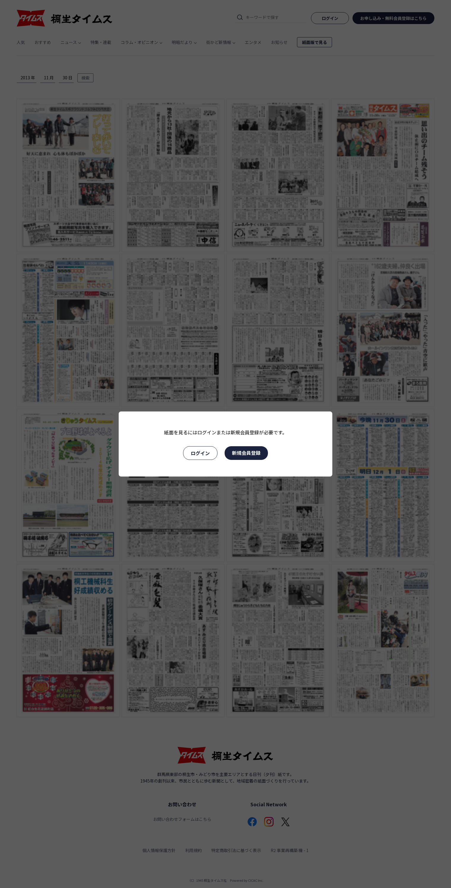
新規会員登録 (246, 452)
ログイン (200, 453)
